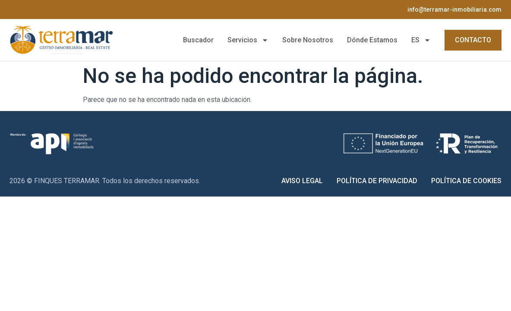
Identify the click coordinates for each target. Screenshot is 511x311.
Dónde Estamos (372, 40)
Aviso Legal (302, 181)
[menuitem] (421, 40)
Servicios (247, 40)
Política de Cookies (466, 181)
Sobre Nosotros (307, 40)
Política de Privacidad (377, 181)
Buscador (198, 40)
